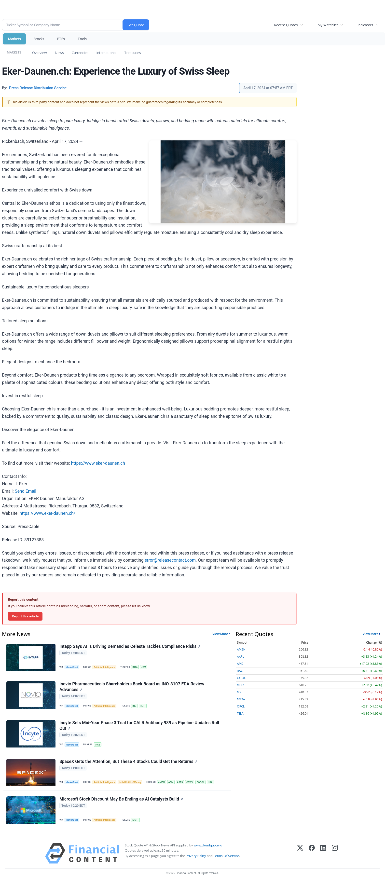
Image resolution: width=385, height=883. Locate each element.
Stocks (39, 39)
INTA (135, 667)
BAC (240, 671)
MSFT (136, 820)
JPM (143, 667)
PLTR (143, 706)
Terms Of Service (226, 856)
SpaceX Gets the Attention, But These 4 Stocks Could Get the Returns (128, 761)
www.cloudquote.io (208, 845)
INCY (97, 745)
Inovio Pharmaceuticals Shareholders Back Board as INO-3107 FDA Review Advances (131, 687)
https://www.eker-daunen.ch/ (47, 513)
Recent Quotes (286, 25)
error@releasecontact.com (170, 560)
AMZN (161, 782)
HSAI (211, 782)
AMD (240, 664)
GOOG (241, 678)
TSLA (240, 713)
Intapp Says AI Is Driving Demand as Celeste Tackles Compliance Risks (130, 646)
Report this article (25, 616)
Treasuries (132, 52)
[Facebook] (312, 854)
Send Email (25, 491)
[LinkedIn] (323, 854)
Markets (14, 39)
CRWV (190, 782)
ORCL (241, 706)
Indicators (365, 25)
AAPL (240, 656)
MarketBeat (72, 667)
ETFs (61, 39)
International (106, 52)
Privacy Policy (196, 856)
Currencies (80, 52)
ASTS (180, 782)
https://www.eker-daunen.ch (98, 463)
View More (220, 634)
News (59, 52)
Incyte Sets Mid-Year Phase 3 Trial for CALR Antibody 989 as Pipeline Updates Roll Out (139, 725)
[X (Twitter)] (300, 854)
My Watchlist (327, 25)
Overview (39, 52)
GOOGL (201, 782)
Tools (82, 39)
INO (135, 706)
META (241, 685)
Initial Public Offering (130, 782)
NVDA (241, 699)
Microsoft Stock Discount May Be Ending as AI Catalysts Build (121, 799)
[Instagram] (335, 854)
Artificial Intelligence (104, 667)
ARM (171, 782)
